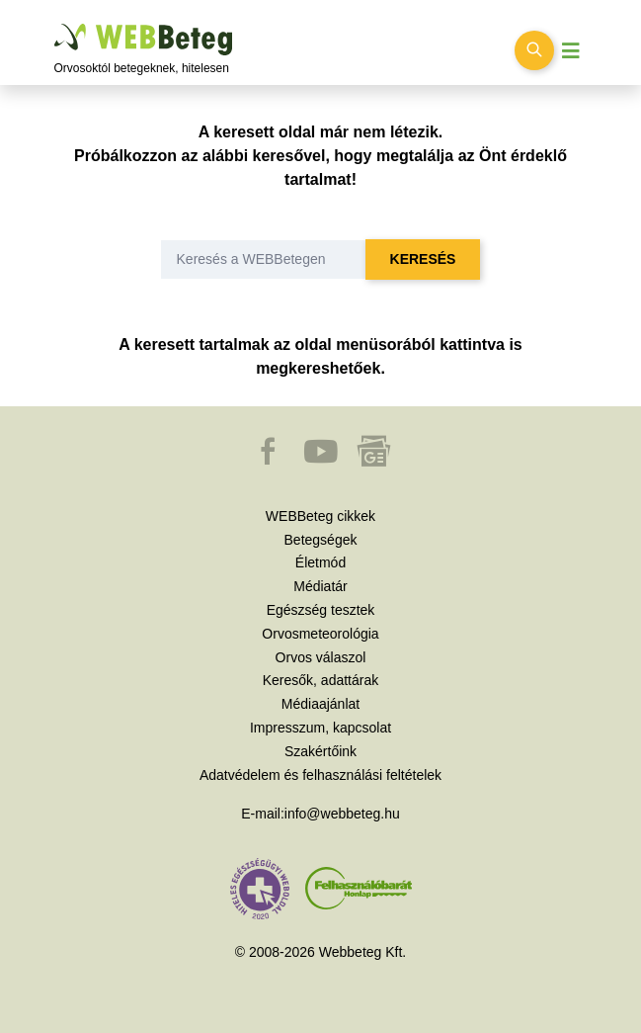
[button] (269, 461)
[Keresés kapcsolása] (534, 50)
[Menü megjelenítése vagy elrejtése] (571, 51)
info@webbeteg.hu (342, 813)
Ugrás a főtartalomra (54, 24)
